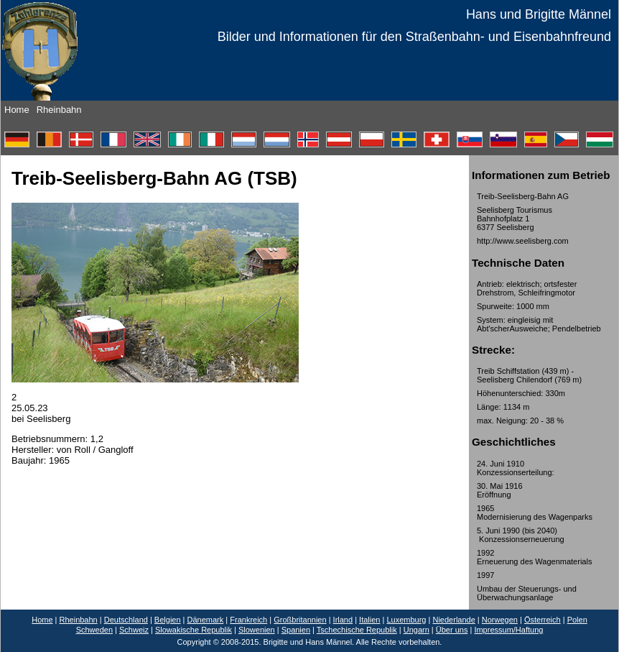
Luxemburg (406, 619)
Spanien (295, 629)
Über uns (452, 629)
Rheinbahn (59, 109)
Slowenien (256, 629)
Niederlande (453, 619)
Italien (369, 619)
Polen (577, 619)
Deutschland (126, 619)
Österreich (542, 619)
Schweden (94, 629)
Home (16, 109)
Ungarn (416, 629)
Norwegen (500, 619)
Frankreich (248, 619)
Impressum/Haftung (508, 629)
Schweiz (134, 629)
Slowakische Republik (193, 629)
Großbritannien (300, 619)
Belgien (167, 619)
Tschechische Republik (357, 629)
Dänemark (205, 619)
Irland (343, 619)
